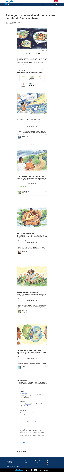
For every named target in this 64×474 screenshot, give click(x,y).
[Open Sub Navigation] (19, 9)
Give (22, 9)
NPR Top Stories (22, 444)
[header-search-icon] (52, 2)
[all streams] (56, 6)
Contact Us (48, 462)
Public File (36, 464)
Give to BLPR (25, 464)
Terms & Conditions (37, 462)
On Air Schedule (8, 9)
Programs (14, 9)
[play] (6, 6)
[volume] (8, 6)
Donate (57, 2)
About (18, 9)
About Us (25, 462)
